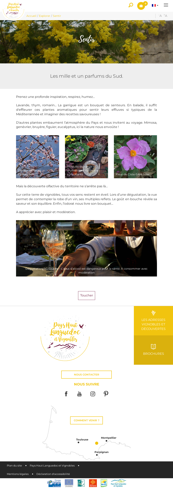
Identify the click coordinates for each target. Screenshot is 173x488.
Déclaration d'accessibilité (53, 474)
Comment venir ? (86, 420)
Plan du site (14, 465)
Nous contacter (86, 374)
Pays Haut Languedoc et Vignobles (52, 465)
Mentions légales (18, 474)
